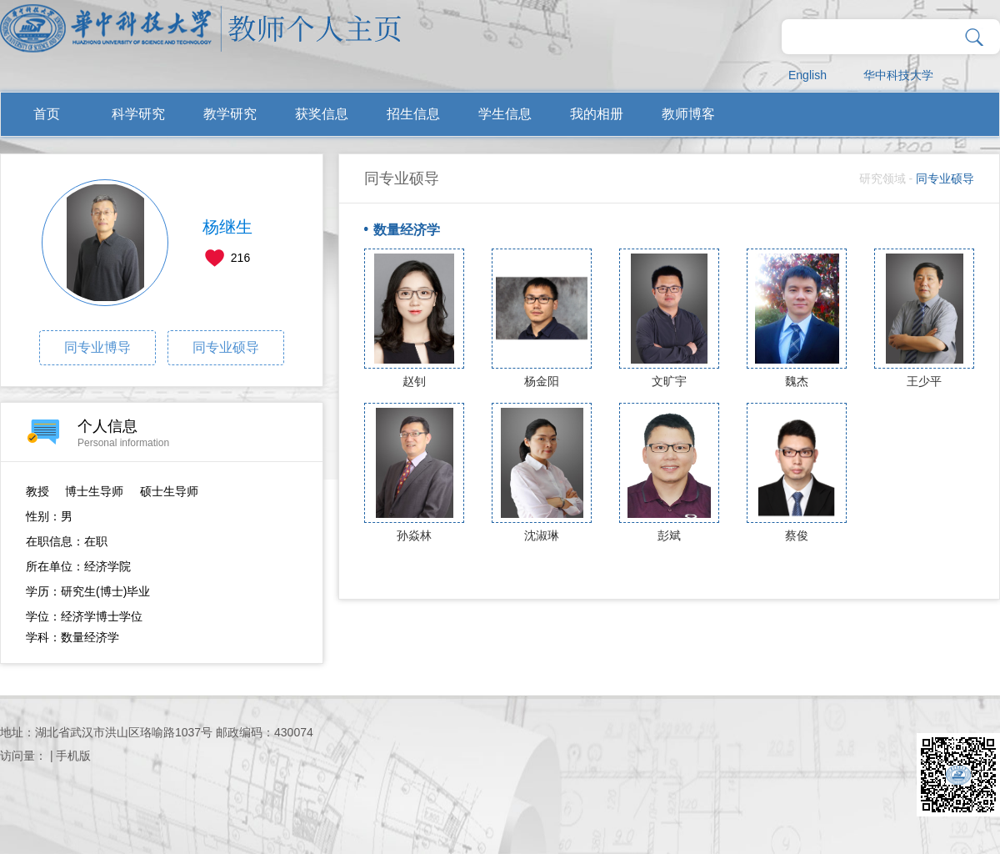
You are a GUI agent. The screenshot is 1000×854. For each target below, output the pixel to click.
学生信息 (505, 114)
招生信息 (413, 114)
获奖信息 (321, 114)
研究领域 (882, 178)
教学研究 (230, 114)
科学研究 (138, 114)
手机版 (73, 755)
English (807, 75)
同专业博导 (97, 347)
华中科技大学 (898, 75)
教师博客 (688, 114)
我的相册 (596, 114)
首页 (46, 114)
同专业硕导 (225, 347)
